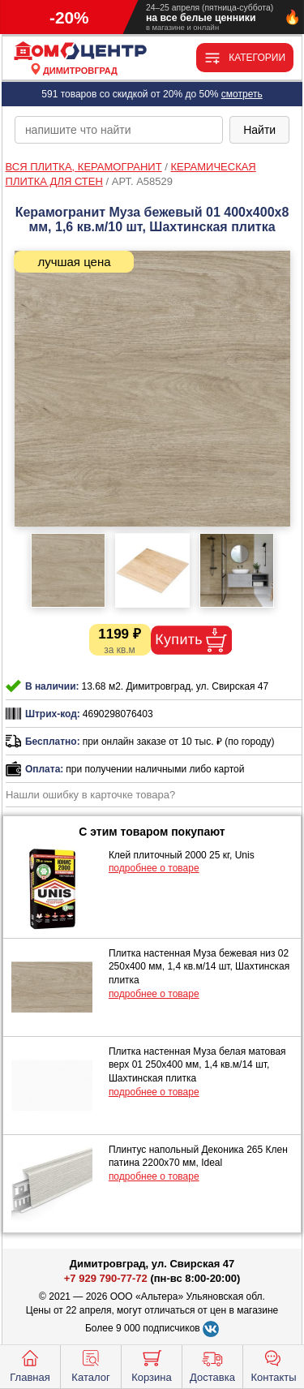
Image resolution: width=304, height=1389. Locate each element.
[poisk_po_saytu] (119, 130)
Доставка (212, 1364)
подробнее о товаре (154, 868)
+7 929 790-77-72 (106, 1278)
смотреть (242, 94)
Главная (29, 1364)
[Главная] (80, 51)
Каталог (90, 1364)
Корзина (151, 1364)
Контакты (273, 1364)
